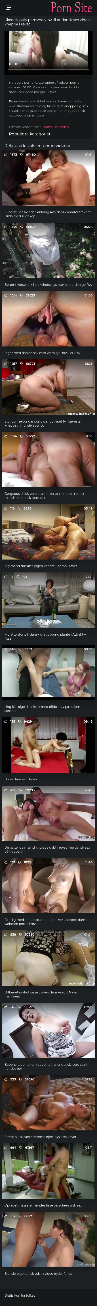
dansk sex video (56, 127)
